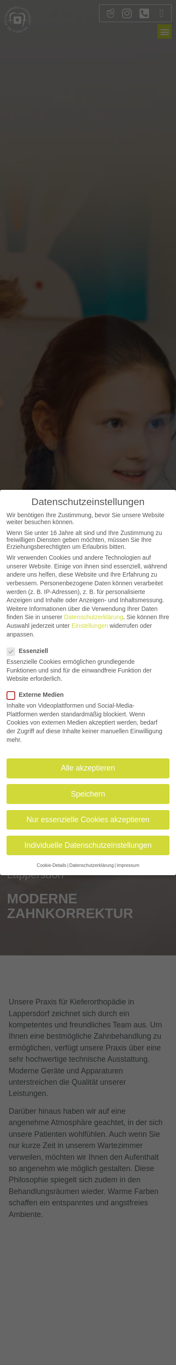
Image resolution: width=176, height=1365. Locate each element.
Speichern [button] (88, 792)
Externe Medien (38, 693)
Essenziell (30, 649)
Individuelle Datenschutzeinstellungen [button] (88, 843)
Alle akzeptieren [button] (88, 766)
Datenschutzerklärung (93, 615)
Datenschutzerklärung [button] (92, 863)
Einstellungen (89, 624)
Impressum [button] (127, 863)
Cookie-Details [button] (51, 863)
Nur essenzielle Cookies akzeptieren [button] (88, 818)
